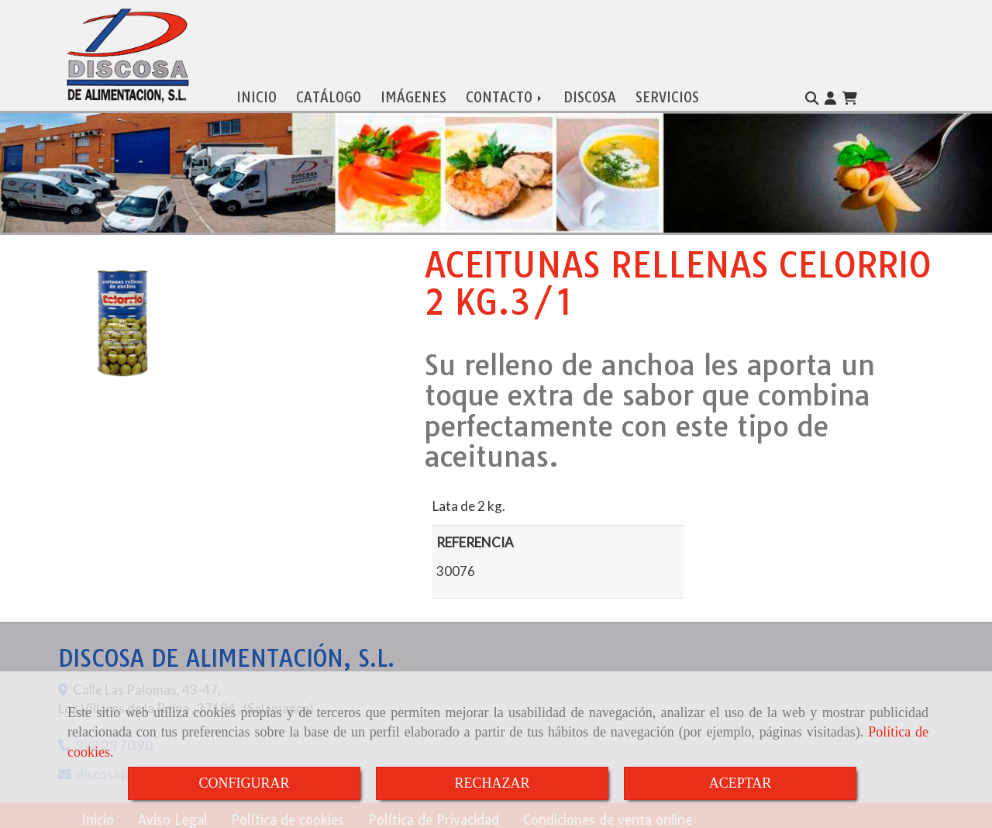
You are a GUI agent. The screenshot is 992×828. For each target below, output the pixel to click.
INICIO (256, 94)
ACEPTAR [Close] (740, 783)
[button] (830, 95)
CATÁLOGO (328, 94)
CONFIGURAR (243, 783)
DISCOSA (589, 94)
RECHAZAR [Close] (491, 783)
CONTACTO (505, 94)
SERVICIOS (667, 94)
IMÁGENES (413, 94)
